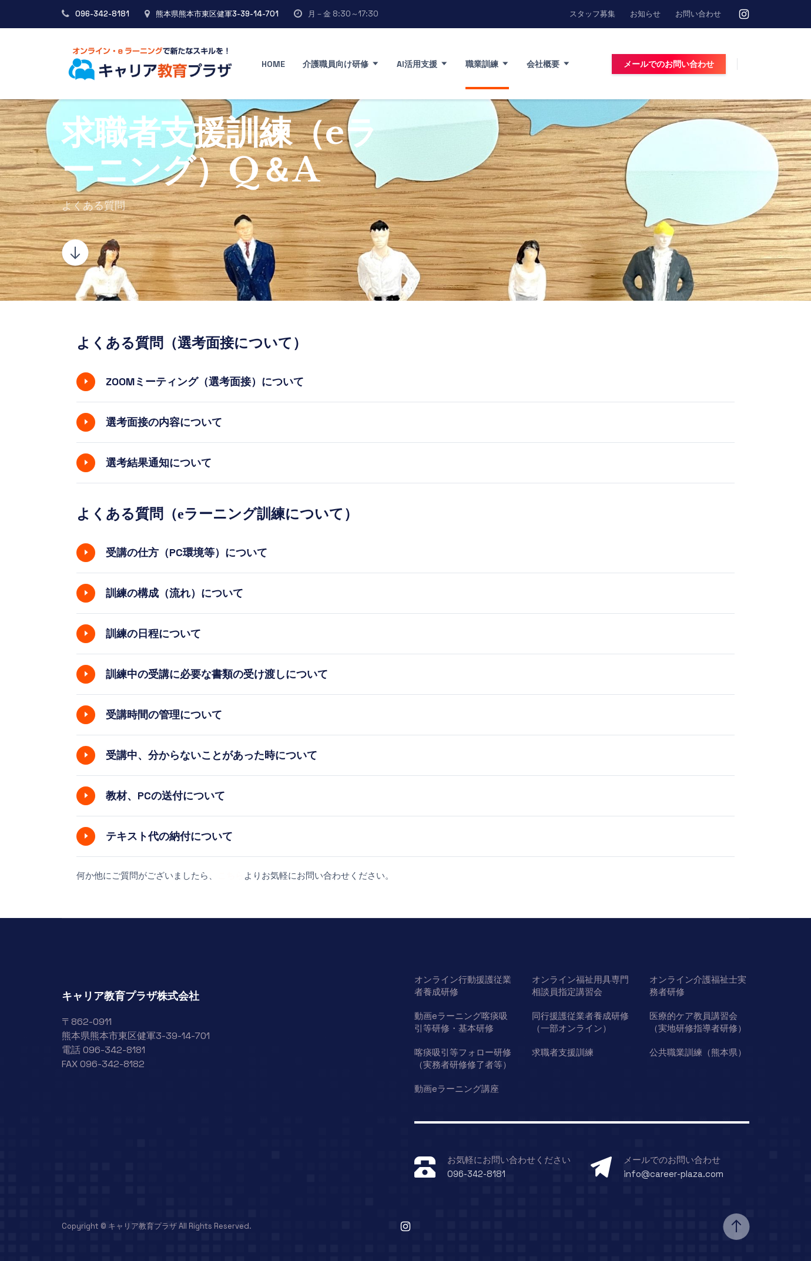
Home (273, 64)
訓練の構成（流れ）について (174, 593)
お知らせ (645, 14)
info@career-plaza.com (673, 1173)
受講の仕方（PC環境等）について (186, 552)
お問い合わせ (698, 14)
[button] (405, 382)
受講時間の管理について (164, 714)
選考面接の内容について (164, 422)
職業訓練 (481, 64)
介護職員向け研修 (335, 64)
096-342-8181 (102, 14)
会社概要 (543, 64)
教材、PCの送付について (165, 795)
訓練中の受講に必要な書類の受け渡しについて (217, 674)
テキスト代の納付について (169, 836)
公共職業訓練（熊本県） (697, 1052)
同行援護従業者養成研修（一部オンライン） (580, 1022)
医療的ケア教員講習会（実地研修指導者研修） (697, 1022)
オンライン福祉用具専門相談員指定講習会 (580, 985)
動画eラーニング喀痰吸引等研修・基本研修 (461, 1022)
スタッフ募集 (592, 14)
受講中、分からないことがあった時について (211, 755)
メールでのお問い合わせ (669, 64)
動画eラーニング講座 (456, 1088)
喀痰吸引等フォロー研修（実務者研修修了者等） (462, 1058)
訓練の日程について (153, 633)
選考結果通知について (159, 462)
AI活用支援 (417, 64)
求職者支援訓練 (563, 1052)
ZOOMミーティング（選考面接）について (205, 381)
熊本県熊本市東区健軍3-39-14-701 (217, 14)
